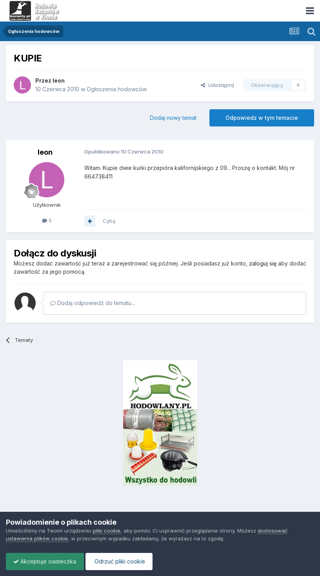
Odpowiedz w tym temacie (261, 117)
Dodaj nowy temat (173, 117)
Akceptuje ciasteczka (45, 561)
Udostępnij (217, 85)
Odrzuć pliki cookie (121, 561)
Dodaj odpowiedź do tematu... (92, 303)
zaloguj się (262, 263)
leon (59, 80)
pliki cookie (106, 530)
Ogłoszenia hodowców (117, 89)
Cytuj (109, 221)
